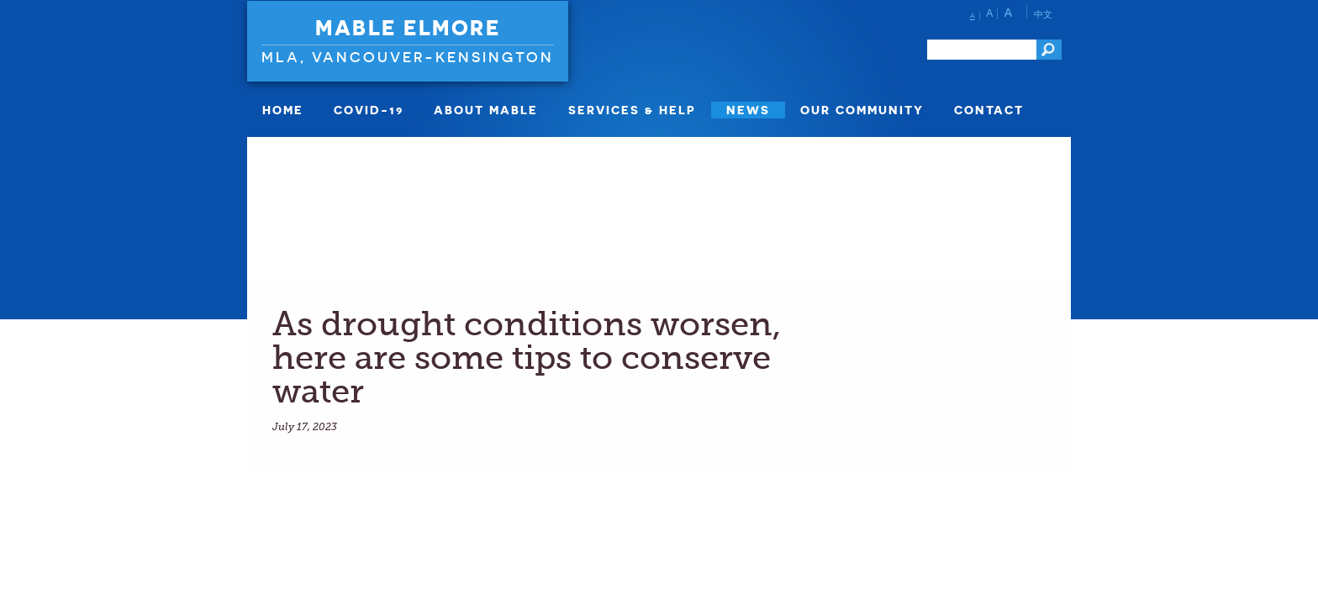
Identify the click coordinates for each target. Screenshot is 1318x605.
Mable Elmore (407, 27)
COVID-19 (368, 110)
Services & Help (632, 110)
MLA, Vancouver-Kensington (407, 57)
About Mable (486, 110)
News (748, 110)
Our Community (862, 110)
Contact (989, 110)
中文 (1043, 14)
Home (282, 110)
